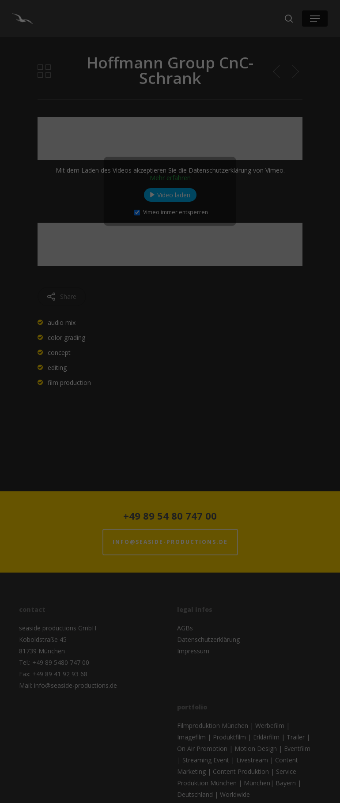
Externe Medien (167, 69)
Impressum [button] (218, 147)
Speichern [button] (170, 119)
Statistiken (205, 55)
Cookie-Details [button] (126, 147)
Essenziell (128, 55)
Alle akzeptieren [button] (170, 94)
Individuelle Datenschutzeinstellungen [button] (170, 137)
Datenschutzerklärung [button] (174, 147)
